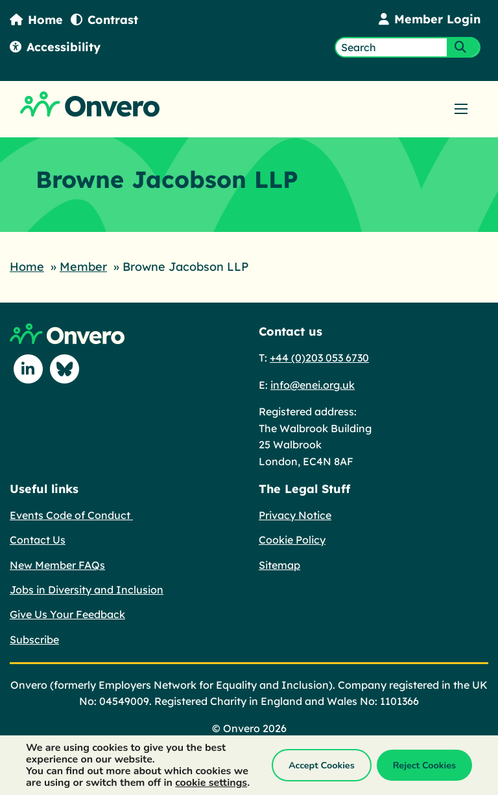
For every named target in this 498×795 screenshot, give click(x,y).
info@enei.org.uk (312, 384)
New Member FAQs (57, 565)
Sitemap (279, 565)
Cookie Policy (292, 540)
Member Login (429, 19)
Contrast (104, 19)
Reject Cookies (424, 765)
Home (36, 19)
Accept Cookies (322, 765)
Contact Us (37, 540)
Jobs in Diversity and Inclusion (86, 589)
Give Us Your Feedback (67, 614)
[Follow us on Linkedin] (28, 369)
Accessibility (55, 47)
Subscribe (34, 639)
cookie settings (211, 783)
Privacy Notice (295, 515)
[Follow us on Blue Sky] (64, 369)
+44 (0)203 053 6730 (319, 357)
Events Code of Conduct (71, 515)
